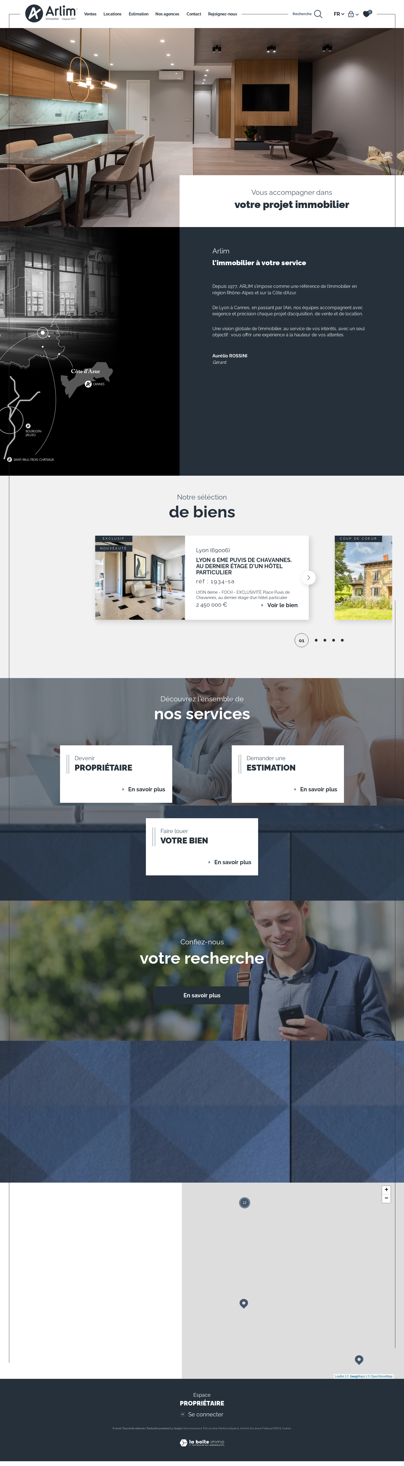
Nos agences (167, 13)
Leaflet (339, 1406)
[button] (306, 583)
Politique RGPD (270, 1458)
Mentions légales (227, 1458)
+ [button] (386, 1220)
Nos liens (255, 1458)
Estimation (138, 13)
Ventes (90, 13)
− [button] (386, 1228)
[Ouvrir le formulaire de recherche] (308, 14)
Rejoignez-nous (222, 13)
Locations (112, 13)
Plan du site (209, 1458)
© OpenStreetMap (380, 1406)
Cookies (286, 1458)
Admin (243, 1458)
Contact (194, 13)
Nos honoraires (191, 1458)
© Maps (356, 1406)
